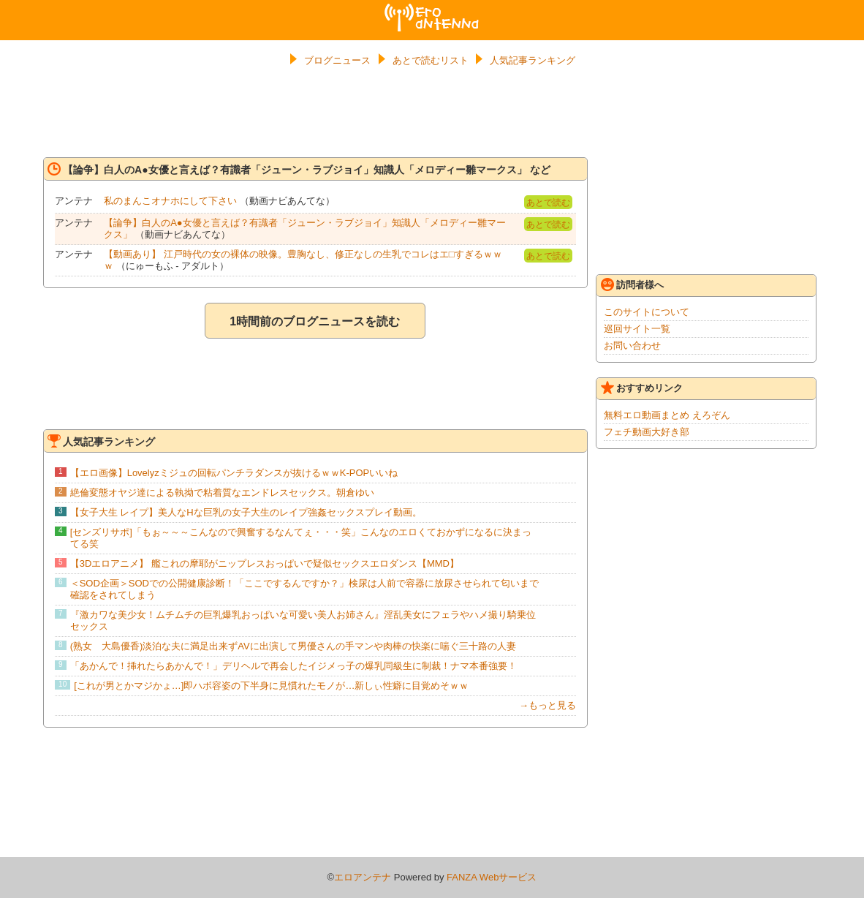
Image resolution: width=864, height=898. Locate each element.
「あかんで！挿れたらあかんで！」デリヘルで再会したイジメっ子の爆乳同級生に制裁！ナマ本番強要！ (293, 665)
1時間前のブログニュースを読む (315, 321)
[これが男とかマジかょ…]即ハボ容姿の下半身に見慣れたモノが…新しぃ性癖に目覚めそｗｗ (271, 685)
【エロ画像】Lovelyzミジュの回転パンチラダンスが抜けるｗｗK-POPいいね (234, 472)
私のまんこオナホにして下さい (170, 200)
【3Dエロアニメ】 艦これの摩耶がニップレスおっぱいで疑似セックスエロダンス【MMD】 (264, 563)
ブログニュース (337, 60)
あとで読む (548, 202)
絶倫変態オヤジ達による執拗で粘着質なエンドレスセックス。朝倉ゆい (222, 492)
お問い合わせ (632, 345)
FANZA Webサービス (492, 877)
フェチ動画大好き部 (646, 431)
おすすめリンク (642, 387)
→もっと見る (547, 705)
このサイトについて (646, 311)
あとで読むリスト (431, 60)
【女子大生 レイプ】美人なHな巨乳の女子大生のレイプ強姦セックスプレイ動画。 (246, 512)
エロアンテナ (432, 9)
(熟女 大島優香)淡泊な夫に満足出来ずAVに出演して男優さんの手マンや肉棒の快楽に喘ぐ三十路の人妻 (293, 646)
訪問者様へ (632, 284)
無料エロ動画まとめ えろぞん (667, 415)
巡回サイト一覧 (637, 328)
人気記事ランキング (532, 60)
